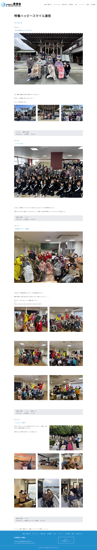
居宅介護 (64, 4)
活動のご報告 (25, 132)
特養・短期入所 (47, 4)
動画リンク (33, 411)
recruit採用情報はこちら (66, 540)
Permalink (19, 134)
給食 (88, 4)
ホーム (15, 529)
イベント (18, 132)
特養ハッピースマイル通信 (35, 529)
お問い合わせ (79, 534)
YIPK (76, 4)
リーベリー (82, 4)
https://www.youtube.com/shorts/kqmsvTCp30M (27, 304)
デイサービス (57, 4)
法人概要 (93, 4)
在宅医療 (70, 4)
